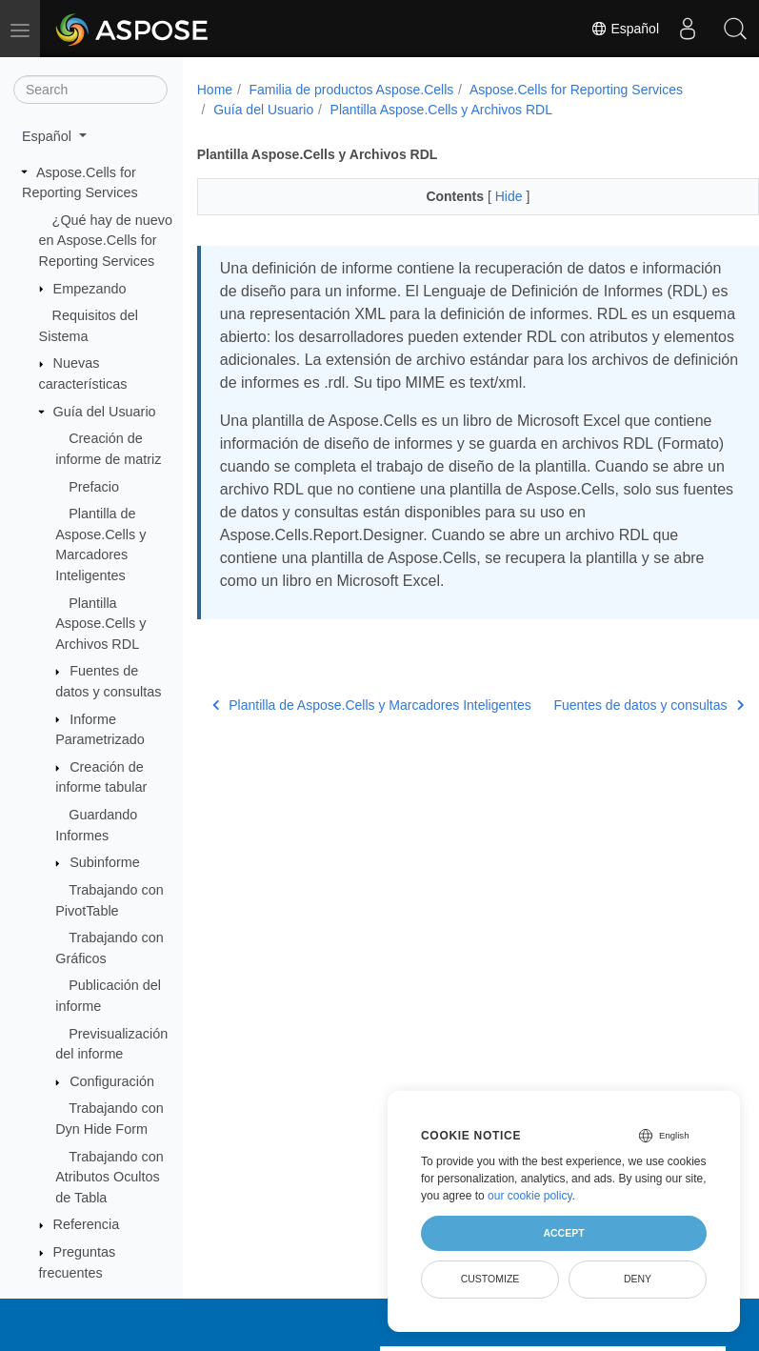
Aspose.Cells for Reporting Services (576, 89)
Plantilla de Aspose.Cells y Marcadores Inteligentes (336, 738)
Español (624, 28)
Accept (563, 1233)
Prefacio (94, 486)
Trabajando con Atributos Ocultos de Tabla (109, 1177)
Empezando (90, 288)
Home (214, 89)
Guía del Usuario (104, 411)
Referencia (86, 1224)
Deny (637, 1278)
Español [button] (48, 136)
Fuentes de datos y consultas (606, 739)
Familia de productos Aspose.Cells (351, 89)
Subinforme (105, 862)
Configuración (112, 1081)
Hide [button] (491, 196)
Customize (490, 1278)
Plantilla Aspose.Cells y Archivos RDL (100, 623)
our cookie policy (530, 1195)
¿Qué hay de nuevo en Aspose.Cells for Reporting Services (105, 240)
